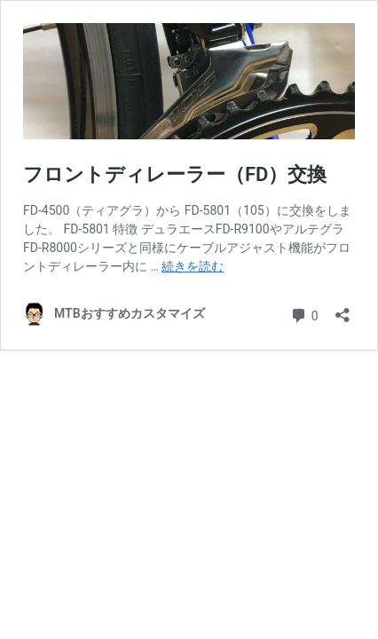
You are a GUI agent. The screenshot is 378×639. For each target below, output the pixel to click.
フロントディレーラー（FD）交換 (175, 174)
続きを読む (192, 266)
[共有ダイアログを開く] (342, 309)
